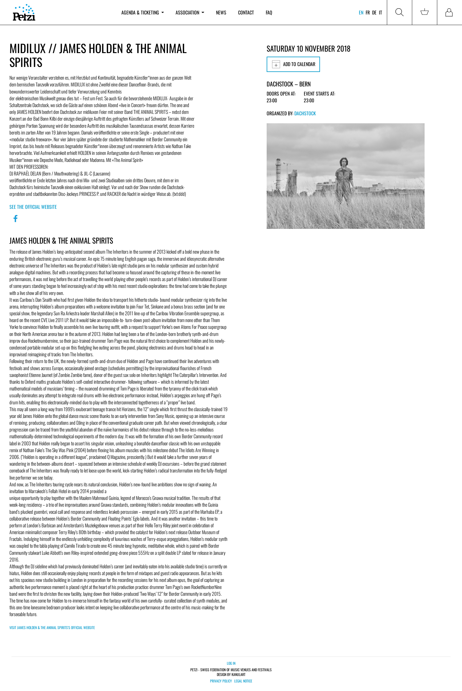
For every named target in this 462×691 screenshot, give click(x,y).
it (380, 12)
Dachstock (305, 113)
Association (190, 12)
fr (368, 12)
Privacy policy (221, 681)
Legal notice (243, 681)
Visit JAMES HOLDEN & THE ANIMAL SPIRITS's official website (52, 627)
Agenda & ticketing (142, 12)
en (361, 12)
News (221, 12)
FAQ (269, 12)
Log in (231, 663)
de (374, 12)
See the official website (33, 206)
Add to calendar (293, 64)
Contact (246, 12)
